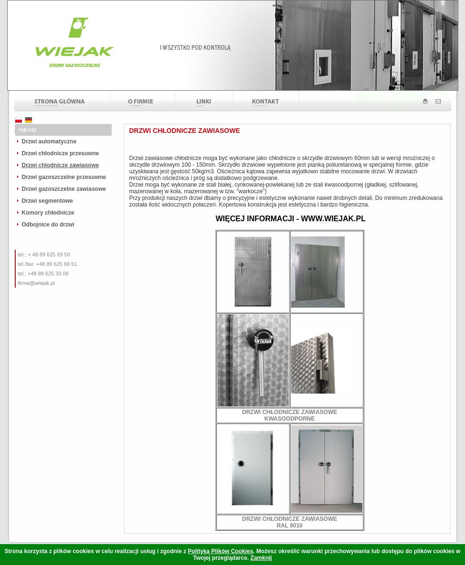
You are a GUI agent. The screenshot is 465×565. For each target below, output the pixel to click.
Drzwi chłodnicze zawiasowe (60, 165)
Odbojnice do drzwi (48, 224)
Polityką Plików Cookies (220, 551)
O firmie (142, 101)
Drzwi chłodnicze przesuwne (60, 153)
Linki (204, 101)
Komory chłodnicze (48, 212)
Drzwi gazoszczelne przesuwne (64, 177)
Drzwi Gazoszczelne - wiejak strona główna (422, 101)
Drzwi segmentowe (47, 201)
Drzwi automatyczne (49, 141)
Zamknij (261, 558)
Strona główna (62, 101)
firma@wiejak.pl (36, 283)
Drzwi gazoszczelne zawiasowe (64, 189)
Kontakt (266, 101)
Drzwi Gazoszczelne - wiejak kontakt (446, 101)
